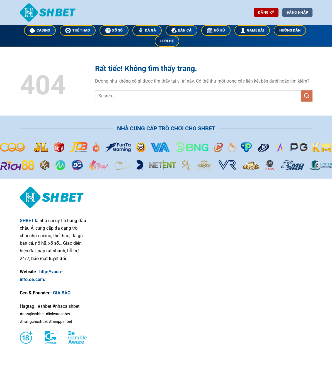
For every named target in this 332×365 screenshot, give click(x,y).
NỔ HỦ (216, 30)
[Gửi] (306, 95)
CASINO (40, 30)
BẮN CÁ (181, 30)
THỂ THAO (77, 30)
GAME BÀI (252, 30)
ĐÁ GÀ (147, 30)
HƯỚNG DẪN (290, 30)
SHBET (27, 220)
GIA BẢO (62, 293)
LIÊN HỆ (167, 41)
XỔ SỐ (114, 30)
